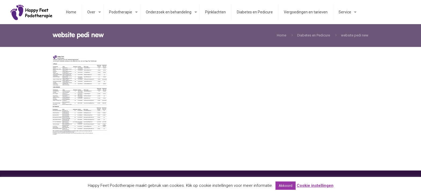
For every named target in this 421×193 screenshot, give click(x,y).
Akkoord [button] (285, 186)
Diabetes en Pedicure (313, 35)
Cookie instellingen (315, 185)
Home (281, 35)
